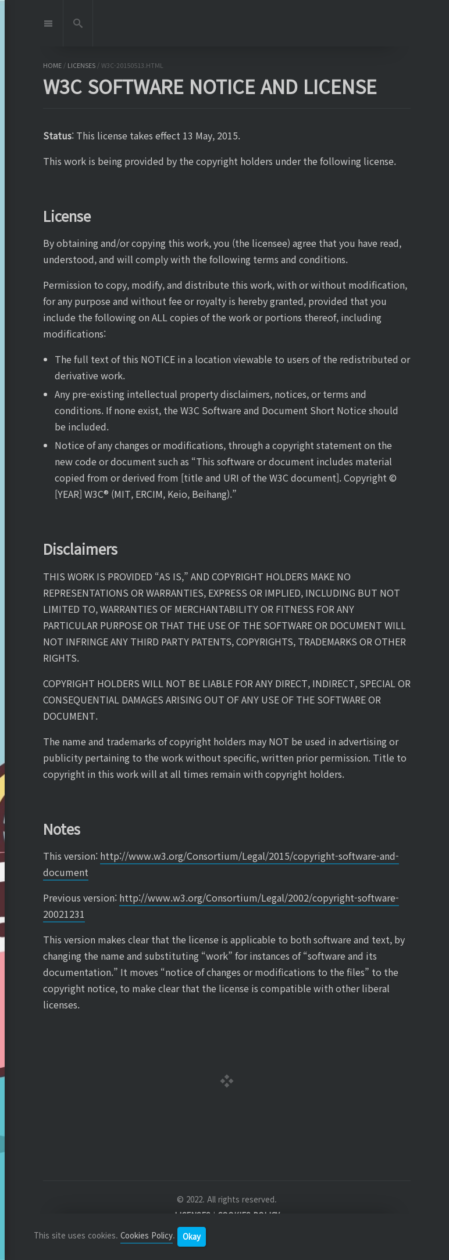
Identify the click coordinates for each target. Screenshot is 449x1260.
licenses (81, 65)
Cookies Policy (146, 1235)
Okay (192, 1236)
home (52, 65)
